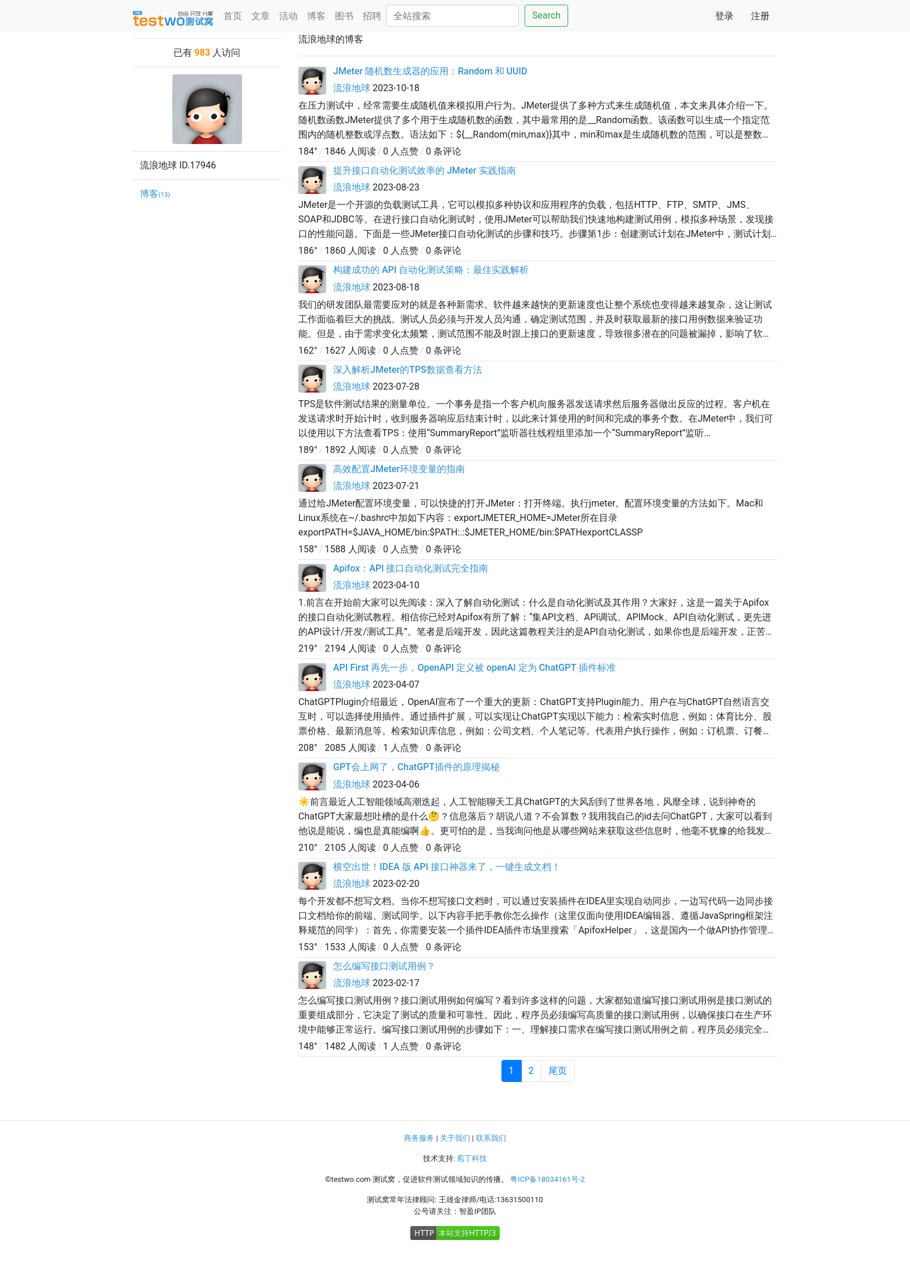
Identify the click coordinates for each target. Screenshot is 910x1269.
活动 (288, 15)
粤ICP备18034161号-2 (547, 1179)
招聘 (372, 15)
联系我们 (491, 1138)
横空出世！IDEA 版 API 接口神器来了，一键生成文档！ (447, 866)
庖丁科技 (472, 1158)
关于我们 (455, 1138)
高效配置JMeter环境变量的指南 (399, 468)
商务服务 (419, 1138)
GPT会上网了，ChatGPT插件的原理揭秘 (416, 766)
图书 (344, 15)
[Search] (452, 16)
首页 (232, 15)
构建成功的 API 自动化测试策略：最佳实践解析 (431, 269)
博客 (316, 15)
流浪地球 (351, 88)
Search (546, 15)
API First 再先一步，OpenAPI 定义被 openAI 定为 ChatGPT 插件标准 (474, 667)
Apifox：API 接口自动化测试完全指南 (410, 568)
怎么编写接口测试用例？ (384, 966)
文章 (260, 15)
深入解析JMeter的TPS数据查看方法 (407, 369)
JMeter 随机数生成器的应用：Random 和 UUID (430, 71)
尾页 (557, 1070)
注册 (760, 15)
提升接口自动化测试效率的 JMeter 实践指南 (424, 170)
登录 (724, 15)
